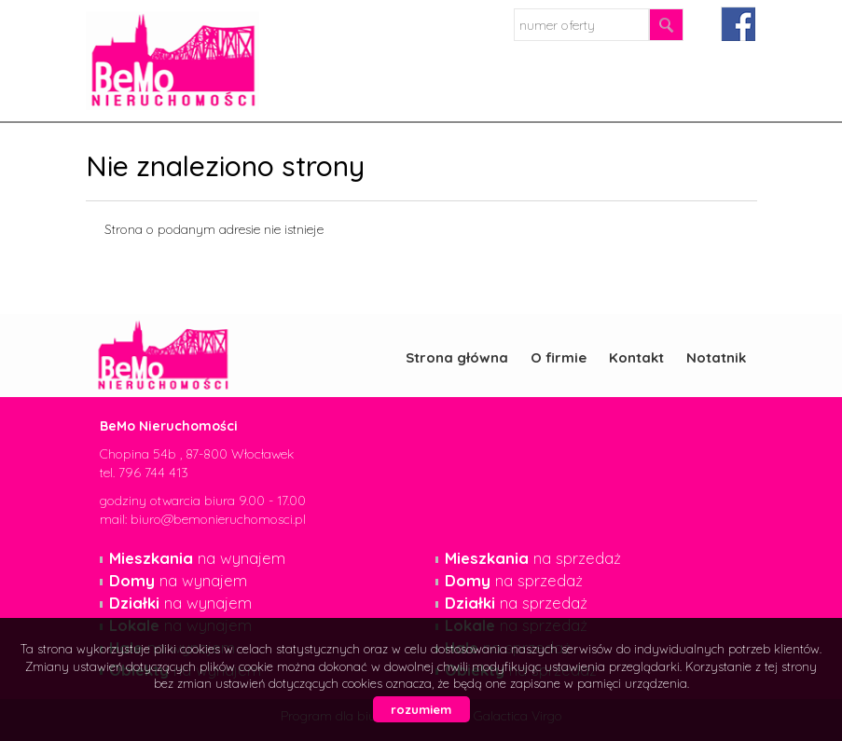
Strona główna (457, 357)
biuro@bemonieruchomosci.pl (218, 519)
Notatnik (716, 357)
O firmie (559, 357)
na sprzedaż (533, 558)
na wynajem (197, 558)
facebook (738, 24)
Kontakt (636, 357)
